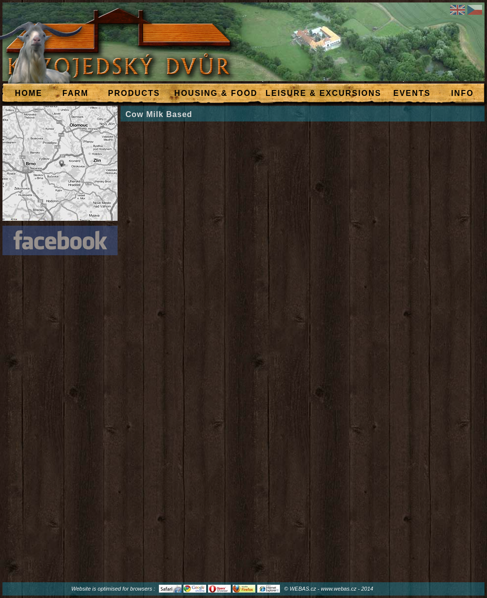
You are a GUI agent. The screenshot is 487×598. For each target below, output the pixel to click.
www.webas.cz (338, 589)
